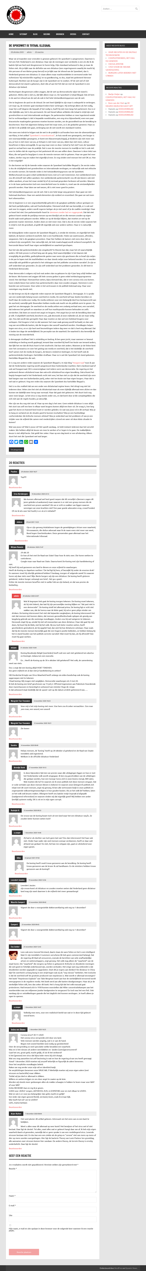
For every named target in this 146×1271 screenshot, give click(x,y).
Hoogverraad (78, 362)
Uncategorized (16, 449)
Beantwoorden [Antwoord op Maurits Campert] (15, 917)
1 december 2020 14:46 (33, 833)
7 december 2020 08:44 (33, 1114)
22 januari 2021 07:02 (32, 858)
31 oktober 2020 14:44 (28, 648)
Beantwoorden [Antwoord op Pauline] (15, 487)
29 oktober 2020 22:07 (31, 596)
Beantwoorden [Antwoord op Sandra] (15, 761)
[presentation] (27, 1238)
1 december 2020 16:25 (37, 1029)
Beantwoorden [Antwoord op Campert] (15, 940)
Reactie (13, 1168)
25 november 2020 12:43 (32, 947)
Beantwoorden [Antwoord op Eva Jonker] (15, 1000)
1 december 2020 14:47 (33, 1007)
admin (29, 52)
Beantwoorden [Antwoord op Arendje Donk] (18, 804)
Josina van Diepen (18, 1029)
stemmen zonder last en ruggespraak (66, 212)
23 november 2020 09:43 (30, 924)
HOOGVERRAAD (126, 109)
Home (11, 34)
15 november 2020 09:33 (32, 810)
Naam (12, 1196)
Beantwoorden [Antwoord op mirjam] (15, 694)
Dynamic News (131, 1268)
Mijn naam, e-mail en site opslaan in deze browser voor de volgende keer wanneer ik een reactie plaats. (51, 1229)
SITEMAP (23, 34)
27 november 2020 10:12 (37, 767)
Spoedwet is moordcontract (42, 135)
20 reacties (39, 52)
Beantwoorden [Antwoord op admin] (18, 641)
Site (10, 1215)
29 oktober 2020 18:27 (29, 472)
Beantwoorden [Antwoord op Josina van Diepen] (15, 1107)
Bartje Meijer (114, 94)
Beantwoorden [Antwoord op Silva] (21, 873)
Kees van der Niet (116, 103)
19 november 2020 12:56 (37, 880)
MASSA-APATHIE (115, 64)
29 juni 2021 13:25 (32, 522)
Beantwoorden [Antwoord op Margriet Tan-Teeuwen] (15, 716)
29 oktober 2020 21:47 (35, 547)
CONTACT (86, 34)
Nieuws (46, 34)
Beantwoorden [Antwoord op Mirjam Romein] (15, 589)
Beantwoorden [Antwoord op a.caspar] (18, 851)
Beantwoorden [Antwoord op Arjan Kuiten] (15, 1148)
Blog (35, 34)
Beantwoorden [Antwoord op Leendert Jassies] (15, 895)
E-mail (12, 1205)
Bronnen (60, 34)
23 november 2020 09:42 (37, 902)
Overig (73, 34)
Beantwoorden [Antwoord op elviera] (21, 540)
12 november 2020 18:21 (42, 723)
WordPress (118, 1268)
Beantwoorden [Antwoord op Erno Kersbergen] (18, 515)
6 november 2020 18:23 (42, 701)
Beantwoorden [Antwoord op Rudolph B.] (15, 826)
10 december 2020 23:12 (40, 494)
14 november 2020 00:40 (29, 745)
